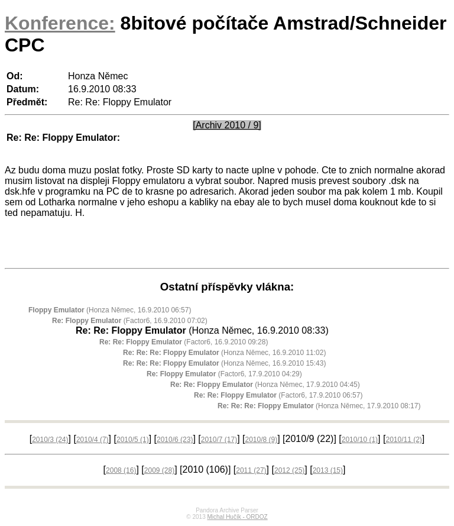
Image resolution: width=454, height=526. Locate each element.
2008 (121, 470)
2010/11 (403, 439)
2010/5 (132, 439)
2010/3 (50, 439)
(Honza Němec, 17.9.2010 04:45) (265, 384)
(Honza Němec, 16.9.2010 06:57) (109, 310)
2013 (328, 470)
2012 (289, 470)
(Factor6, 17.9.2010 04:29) (224, 374)
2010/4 (92, 439)
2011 (251, 470)
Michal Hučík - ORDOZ (237, 517)
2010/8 (261, 439)
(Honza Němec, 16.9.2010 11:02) (224, 352)
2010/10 (360, 439)
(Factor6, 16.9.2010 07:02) (129, 321)
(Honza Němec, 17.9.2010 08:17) (319, 406)
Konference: (60, 23)
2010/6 (175, 439)
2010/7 (219, 439)
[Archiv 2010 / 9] (227, 125)
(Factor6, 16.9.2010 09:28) (183, 342)
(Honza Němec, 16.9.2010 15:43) (224, 363)
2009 (159, 470)
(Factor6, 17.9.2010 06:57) (278, 395)
